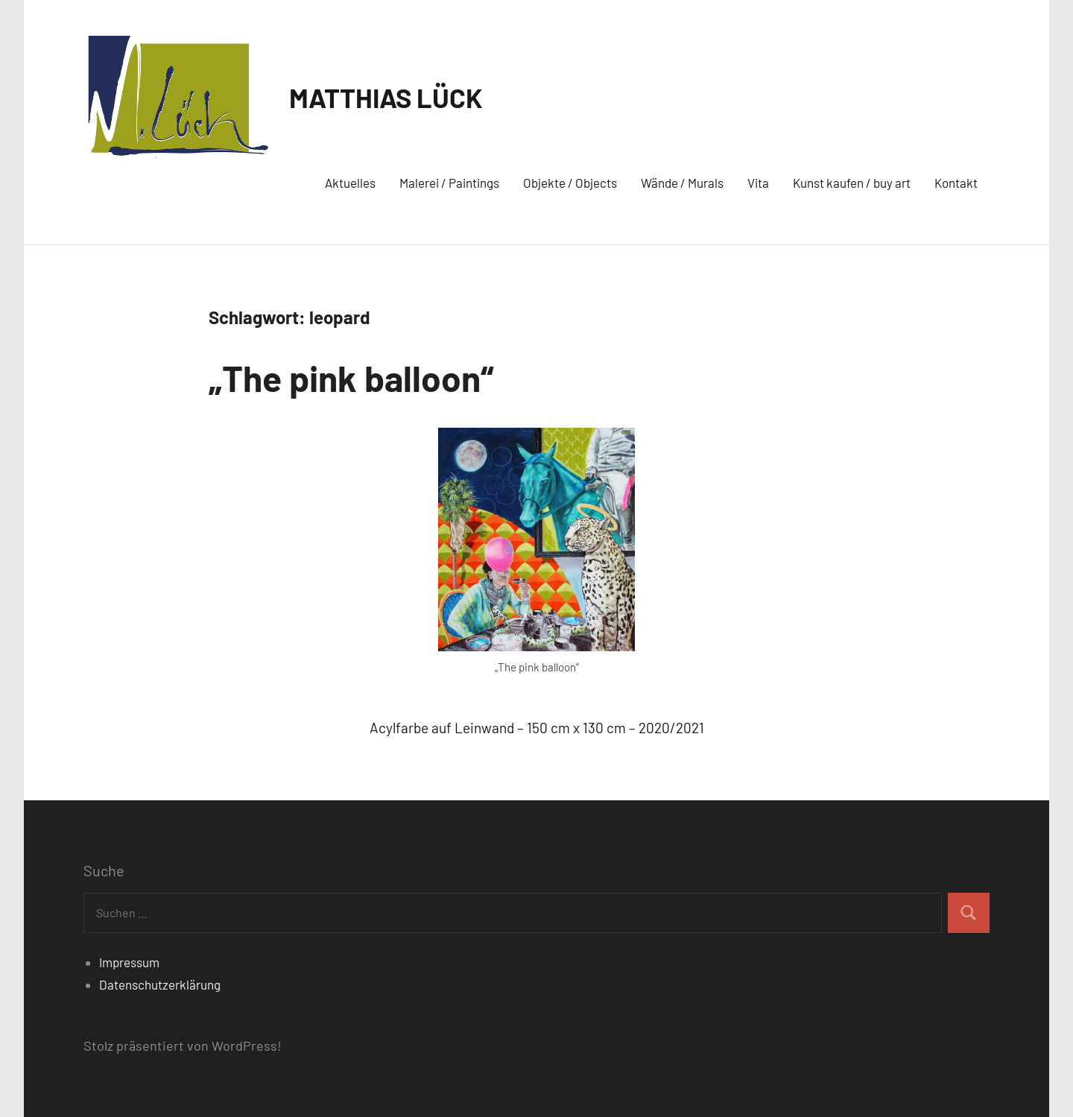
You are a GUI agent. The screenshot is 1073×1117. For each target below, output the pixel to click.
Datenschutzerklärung (160, 984)
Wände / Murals (682, 182)
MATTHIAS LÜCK (386, 97)
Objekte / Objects (570, 182)
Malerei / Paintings (449, 182)
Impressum (129, 962)
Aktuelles (350, 182)
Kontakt (956, 182)
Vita (758, 182)
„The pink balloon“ (351, 377)
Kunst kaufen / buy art (852, 182)
